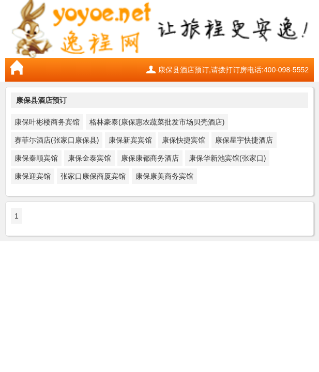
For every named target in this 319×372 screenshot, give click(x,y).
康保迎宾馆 (32, 176)
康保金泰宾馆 (89, 158)
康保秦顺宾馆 (36, 158)
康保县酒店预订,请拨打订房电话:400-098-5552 (233, 70)
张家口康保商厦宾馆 (93, 176)
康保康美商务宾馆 (164, 176)
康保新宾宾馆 (130, 140)
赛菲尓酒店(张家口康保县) (56, 140)
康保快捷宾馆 (183, 140)
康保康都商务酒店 (150, 158)
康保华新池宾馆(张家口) (227, 158)
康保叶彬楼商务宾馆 (47, 122)
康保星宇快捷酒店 (244, 140)
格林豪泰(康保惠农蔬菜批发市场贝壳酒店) (156, 122)
